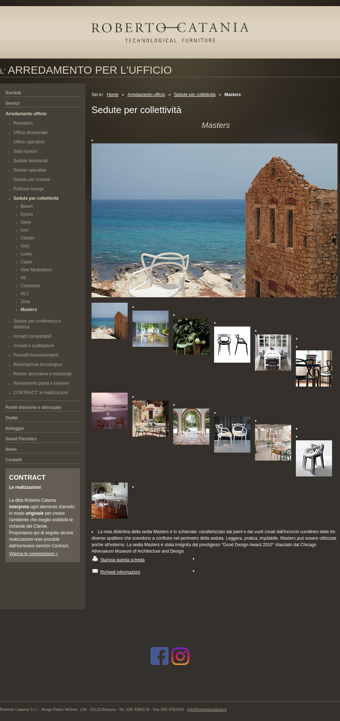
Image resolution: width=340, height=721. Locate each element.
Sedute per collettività (36, 198)
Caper (27, 261)
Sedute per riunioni (31, 179)
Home (112, 94)
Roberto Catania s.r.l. (177, 37)
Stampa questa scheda (122, 559)
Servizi (12, 103)
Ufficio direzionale (30, 132)
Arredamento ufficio (26, 114)
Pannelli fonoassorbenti (36, 355)
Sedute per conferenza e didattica (37, 324)
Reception (23, 123)
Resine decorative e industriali (42, 373)
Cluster (27, 238)
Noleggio (14, 428)
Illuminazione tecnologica (37, 364)
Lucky (26, 253)
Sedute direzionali (30, 160)
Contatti (13, 460)
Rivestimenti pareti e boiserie (41, 383)
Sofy (25, 246)
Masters (29, 309)
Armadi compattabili (32, 336)
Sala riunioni (25, 151)
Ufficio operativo (28, 141)
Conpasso (30, 285)
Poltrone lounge (28, 188)
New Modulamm (36, 269)
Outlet (11, 418)
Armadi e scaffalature (33, 345)
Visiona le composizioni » (33, 553)
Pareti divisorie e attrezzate (33, 407)
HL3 (25, 293)
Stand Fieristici (21, 439)
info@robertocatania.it (206, 709)
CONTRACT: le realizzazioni (40, 392)
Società (13, 93)
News (11, 449)
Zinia (25, 301)
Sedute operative (29, 170)
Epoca (27, 214)
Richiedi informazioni (120, 572)
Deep (26, 222)
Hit (23, 277)
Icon (25, 230)
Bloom (27, 206)
